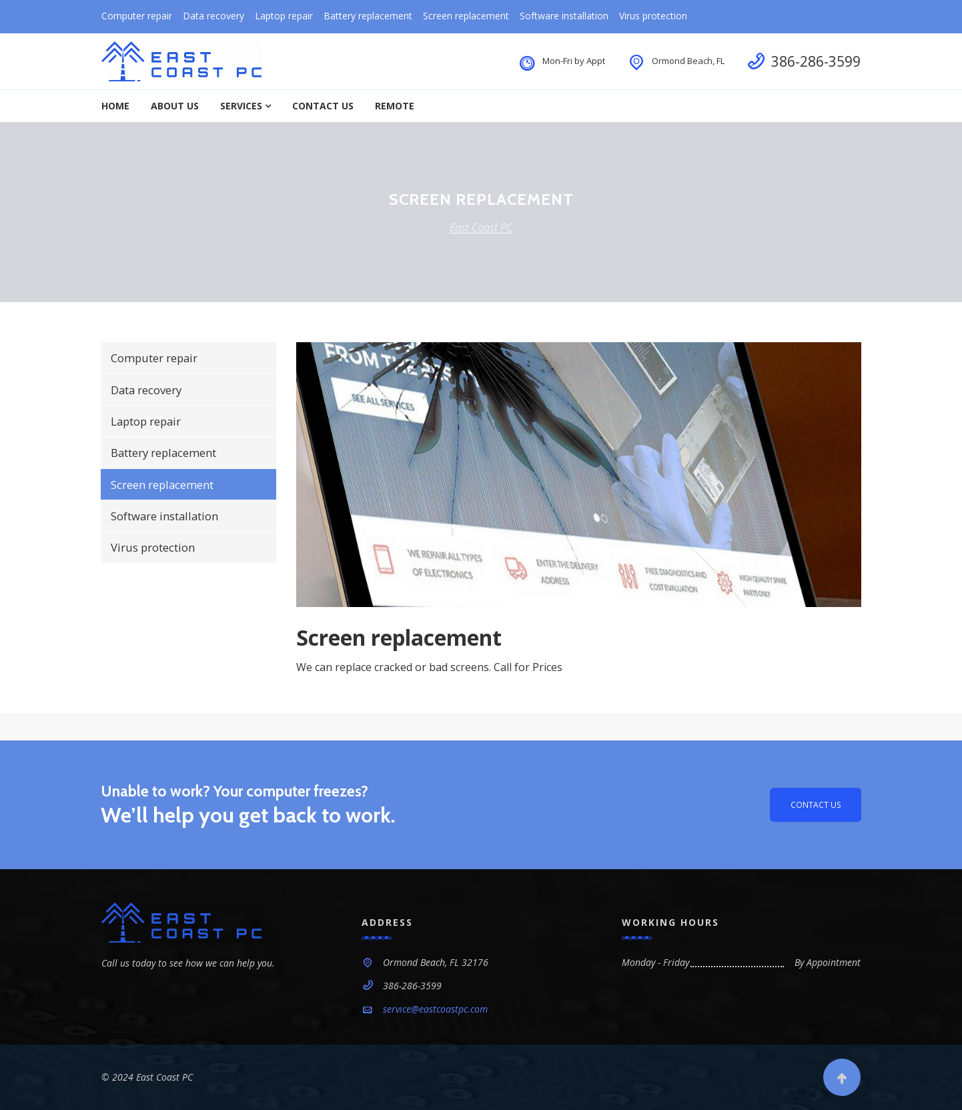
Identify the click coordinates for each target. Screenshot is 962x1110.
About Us (175, 105)
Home (115, 105)
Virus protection (653, 15)
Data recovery (213, 15)
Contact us (813, 804)
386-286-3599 (816, 61)
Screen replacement (466, 15)
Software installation (564, 15)
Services (241, 105)
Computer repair (136, 15)
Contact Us (323, 105)
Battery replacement (368, 15)
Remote (394, 105)
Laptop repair (284, 15)
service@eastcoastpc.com (435, 1009)
